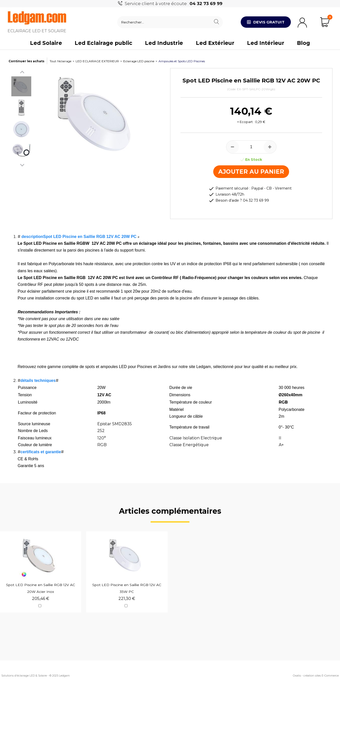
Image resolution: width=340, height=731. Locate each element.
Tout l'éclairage (60, 61)
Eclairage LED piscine (138, 61)
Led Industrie (164, 43)
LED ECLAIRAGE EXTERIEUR (97, 61)
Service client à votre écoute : (173, 3)
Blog (303, 43)
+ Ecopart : (245, 122)
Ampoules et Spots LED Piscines (182, 61)
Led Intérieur (265, 43)
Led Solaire (46, 43)
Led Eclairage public (103, 43)
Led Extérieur (215, 43)
